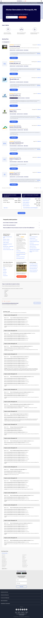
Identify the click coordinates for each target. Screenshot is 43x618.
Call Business (39, 44)
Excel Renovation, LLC (15, 95)
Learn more (6, 207)
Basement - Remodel (6, 239)
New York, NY (24, 561)
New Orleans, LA (4, 561)
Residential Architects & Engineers (35, 249)
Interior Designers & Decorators (34, 244)
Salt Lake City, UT (4, 564)
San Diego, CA (4, 565)
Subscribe (21, 586)
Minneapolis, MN (24, 560)
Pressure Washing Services (33, 236)
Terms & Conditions (21, 614)
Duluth (4, 267)
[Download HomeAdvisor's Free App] (19, 573)
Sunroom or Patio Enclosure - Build (8, 249)
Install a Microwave (26, 200)
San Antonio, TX (24, 564)
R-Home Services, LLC (15, 63)
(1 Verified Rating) (17, 172)
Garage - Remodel (6, 242)
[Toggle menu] (1, 1)
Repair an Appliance (26, 205)
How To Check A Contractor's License (21, 222)
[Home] (21, 1)
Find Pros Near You (22, 17)
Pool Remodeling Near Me (33, 271)
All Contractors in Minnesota (20, 256)
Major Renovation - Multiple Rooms (8, 246)
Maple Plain (5, 269)
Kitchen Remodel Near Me (33, 268)
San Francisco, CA (25, 565)
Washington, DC (24, 566)
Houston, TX (24, 557)
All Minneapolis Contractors (20, 258)
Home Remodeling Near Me (33, 265)
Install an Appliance (26, 202)
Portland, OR (24, 562)
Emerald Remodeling (15, 46)
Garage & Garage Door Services (34, 241)
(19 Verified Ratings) (18, 44)
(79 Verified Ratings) (18, 109)
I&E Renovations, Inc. (15, 174)
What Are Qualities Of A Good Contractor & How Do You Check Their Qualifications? (21, 227)
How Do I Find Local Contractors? (21, 225)
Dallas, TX (23, 556)
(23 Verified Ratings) (18, 93)
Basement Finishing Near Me (34, 270)
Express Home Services (15, 127)
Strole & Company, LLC (15, 159)
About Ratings (18, 250)
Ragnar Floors (13, 111)
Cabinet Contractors (33, 246)
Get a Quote (14, 57)
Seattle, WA (3, 566)
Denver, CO (3, 557)
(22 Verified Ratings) (18, 77)
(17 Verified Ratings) (18, 125)
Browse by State (5, 553)
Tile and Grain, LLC (14, 79)
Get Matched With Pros (21, 276)
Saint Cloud (5, 272)
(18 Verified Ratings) (18, 61)
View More (38, 53)
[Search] (42, 1)
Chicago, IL (3, 556)
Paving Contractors (32, 238)
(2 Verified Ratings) (18, 141)
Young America (5, 275)
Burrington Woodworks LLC (16, 143)
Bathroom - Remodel (6, 240)
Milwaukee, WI (4, 560)
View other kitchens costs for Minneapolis (30, 207)
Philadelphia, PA (4, 562)
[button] (21, 551)
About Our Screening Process (20, 252)
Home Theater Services (33, 247)
